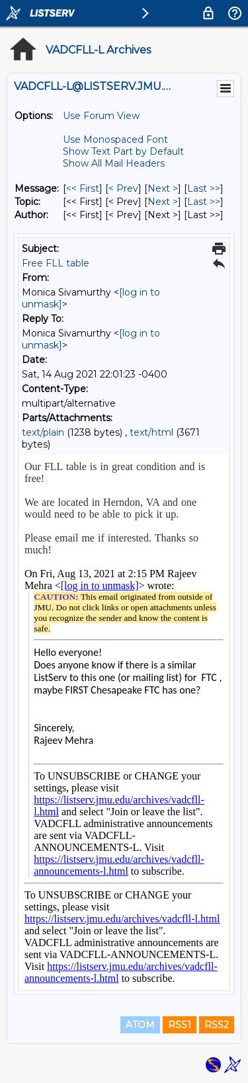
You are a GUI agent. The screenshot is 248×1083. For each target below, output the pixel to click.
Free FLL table (55, 263)
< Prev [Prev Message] (123, 188)
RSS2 (216, 1025)
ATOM (140, 1025)
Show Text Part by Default (123, 151)
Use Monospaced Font (115, 139)
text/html (151, 432)
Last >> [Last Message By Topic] (203, 202)
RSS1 (179, 1025)
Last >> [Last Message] (203, 188)
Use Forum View (101, 116)
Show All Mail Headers (114, 163)
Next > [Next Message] (162, 188)
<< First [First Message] (82, 188)
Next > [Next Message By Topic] (162, 202)
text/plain (43, 432)
